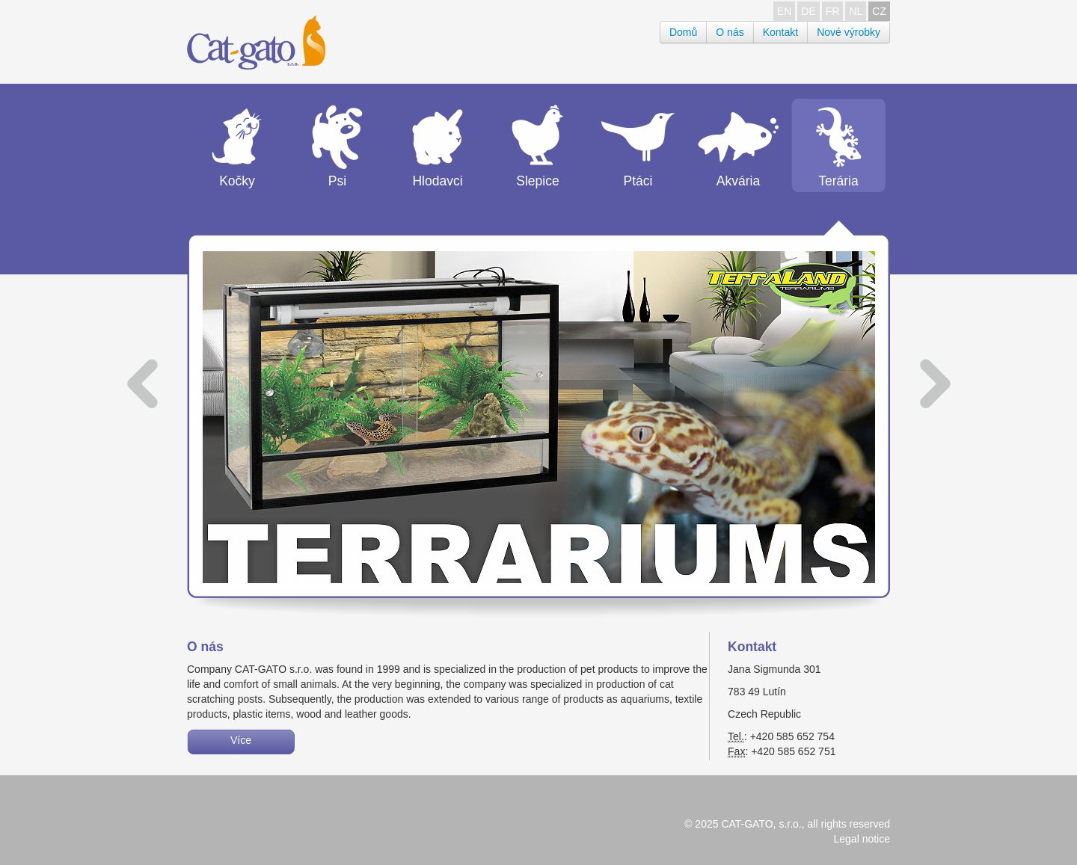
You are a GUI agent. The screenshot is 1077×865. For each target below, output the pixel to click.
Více (240, 740)
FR (833, 11)
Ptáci (638, 180)
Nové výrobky (848, 32)
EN (784, 11)
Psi (337, 180)
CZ (879, 11)
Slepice (537, 180)
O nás (729, 32)
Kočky (237, 180)
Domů (683, 32)
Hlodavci (437, 180)
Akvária (738, 180)
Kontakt (780, 32)
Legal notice (861, 839)
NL (855, 11)
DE (808, 11)
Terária (838, 180)
